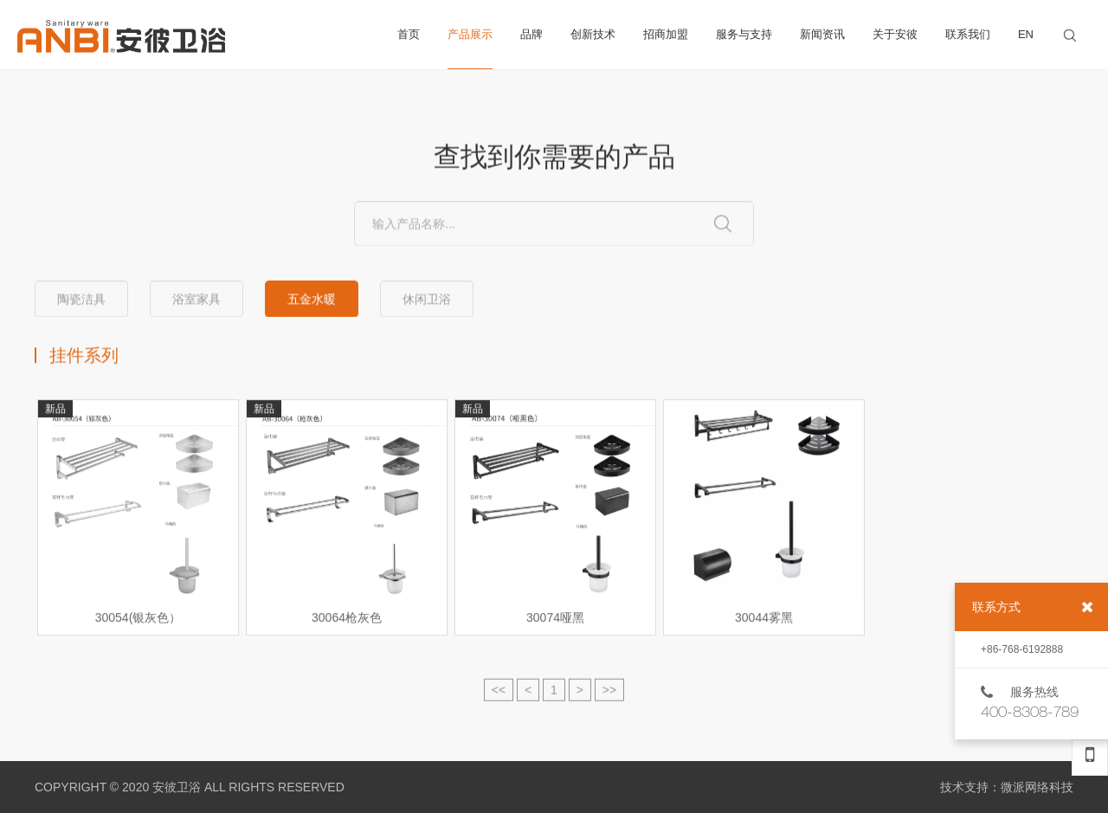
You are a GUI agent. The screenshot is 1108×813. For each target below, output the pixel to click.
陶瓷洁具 (81, 299)
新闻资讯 (822, 34)
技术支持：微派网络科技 (1006, 787)
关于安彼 (895, 34)
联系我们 (967, 34)
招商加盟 (665, 34)
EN (1026, 34)
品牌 (531, 34)
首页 (408, 34)
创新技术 (592, 34)
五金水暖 (312, 299)
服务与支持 (744, 34)
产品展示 (470, 48)
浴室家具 (196, 299)
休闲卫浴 (427, 299)
